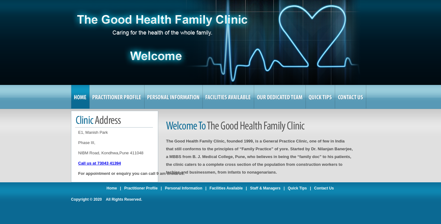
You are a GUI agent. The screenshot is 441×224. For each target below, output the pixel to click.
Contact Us (324, 188)
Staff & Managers (265, 188)
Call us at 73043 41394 (99, 163)
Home (112, 188)
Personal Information (183, 188)
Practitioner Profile (141, 188)
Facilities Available (226, 188)
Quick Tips (297, 188)
